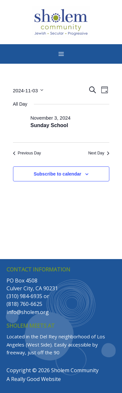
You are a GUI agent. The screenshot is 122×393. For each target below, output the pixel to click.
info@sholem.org (28, 312)
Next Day (98, 153)
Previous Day (27, 153)
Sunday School (49, 125)
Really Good (25, 379)
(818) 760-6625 (24, 304)
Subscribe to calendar (57, 174)
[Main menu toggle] (61, 54)
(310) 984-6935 (24, 296)
